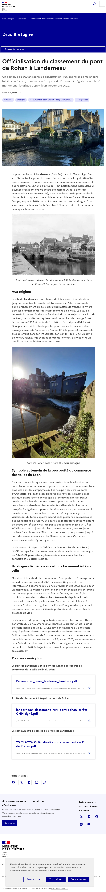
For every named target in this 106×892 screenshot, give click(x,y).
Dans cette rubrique (53, 49)
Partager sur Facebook (13, 782)
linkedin (89, 816)
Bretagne (21, 99)
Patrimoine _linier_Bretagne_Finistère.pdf (46, 681)
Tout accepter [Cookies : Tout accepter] (78, 879)
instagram (81, 824)
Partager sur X (21, 782)
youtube (89, 824)
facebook (96, 816)
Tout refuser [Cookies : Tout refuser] (55, 879)
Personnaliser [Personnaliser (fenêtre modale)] (34, 879)
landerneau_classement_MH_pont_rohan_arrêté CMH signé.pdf (52, 712)
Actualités (22, 18)
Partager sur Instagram (36, 782)
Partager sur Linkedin (29, 782)
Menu (102, 4)
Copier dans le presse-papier (44, 782)
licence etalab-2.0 (58, 888)
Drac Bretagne (8, 18)
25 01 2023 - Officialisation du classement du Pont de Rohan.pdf (52, 744)
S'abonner (9, 823)
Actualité (8, 99)
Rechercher (94, 4)
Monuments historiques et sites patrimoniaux (51, 99)
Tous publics (82, 99)
